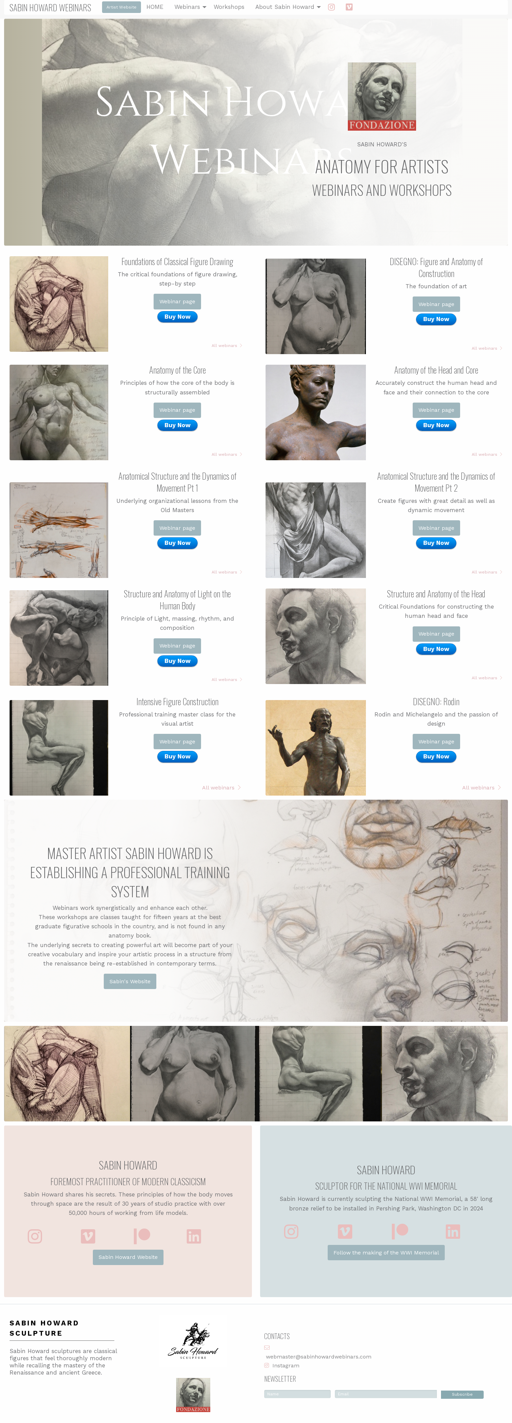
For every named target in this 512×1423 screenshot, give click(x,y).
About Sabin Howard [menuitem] (284, 6)
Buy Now (177, 316)
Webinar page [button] (177, 301)
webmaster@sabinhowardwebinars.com (318, 1356)
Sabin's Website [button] (130, 981)
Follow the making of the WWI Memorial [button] (386, 1252)
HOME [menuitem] (154, 6)
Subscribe (462, 1394)
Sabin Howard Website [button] (128, 1257)
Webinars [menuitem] (187, 6)
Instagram (285, 1365)
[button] (35, 1236)
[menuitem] (331, 7)
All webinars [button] (227, 345)
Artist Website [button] (121, 7)
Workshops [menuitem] (229, 6)
